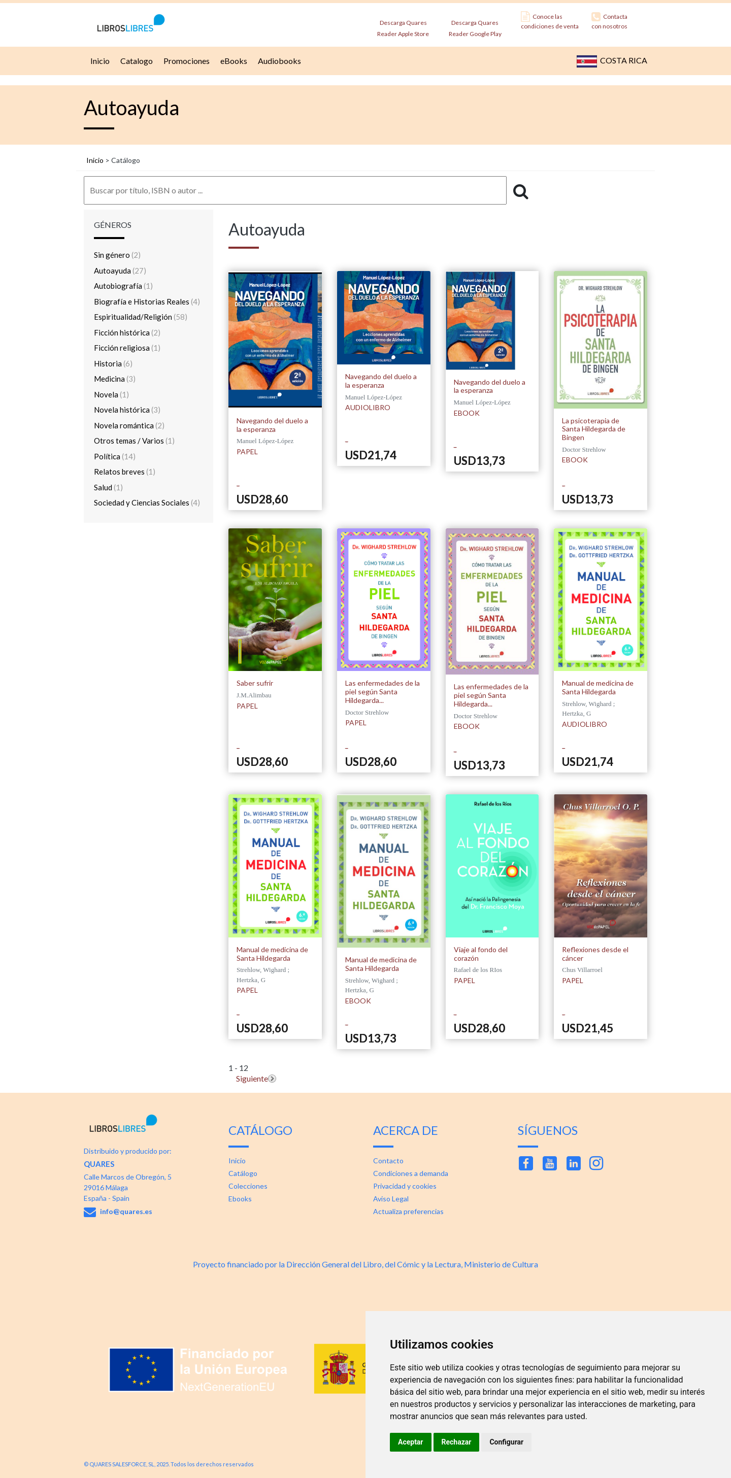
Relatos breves (124, 471)
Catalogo (135, 60)
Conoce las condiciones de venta (550, 20)
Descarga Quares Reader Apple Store (403, 25)
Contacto (388, 1160)
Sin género (117, 254)
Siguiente (252, 1078)
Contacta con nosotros (609, 20)
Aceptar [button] (410, 1442)
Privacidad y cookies (405, 1186)
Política (115, 456)
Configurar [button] (506, 1442)
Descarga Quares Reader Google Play (475, 25)
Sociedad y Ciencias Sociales (147, 502)
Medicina (115, 378)
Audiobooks (278, 60)
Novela (111, 394)
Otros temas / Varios (134, 440)
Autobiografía (123, 285)
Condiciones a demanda (410, 1173)
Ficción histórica (127, 332)
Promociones (185, 60)
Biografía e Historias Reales (147, 301)
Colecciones (248, 1186)
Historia (113, 363)
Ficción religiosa (127, 347)
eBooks (232, 60)
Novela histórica (127, 409)
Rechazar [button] (457, 1442)
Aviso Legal (391, 1198)
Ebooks (240, 1198)
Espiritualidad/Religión (140, 316)
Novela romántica (129, 425)
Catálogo (242, 1173)
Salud (108, 487)
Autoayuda (120, 270)
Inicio (99, 60)
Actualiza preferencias (408, 1211)
